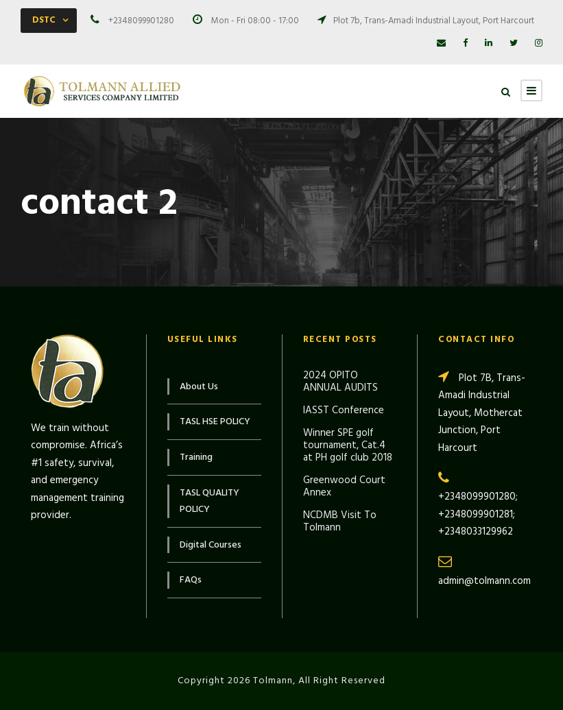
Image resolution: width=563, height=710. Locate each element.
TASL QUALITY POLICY (209, 501)
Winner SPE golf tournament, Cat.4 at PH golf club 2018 (347, 445)
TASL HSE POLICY (215, 422)
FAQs (191, 580)
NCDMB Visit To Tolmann (339, 521)
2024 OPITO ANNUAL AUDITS (340, 381)
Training (196, 457)
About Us (199, 387)
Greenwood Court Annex (344, 486)
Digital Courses (210, 545)
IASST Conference (343, 410)
